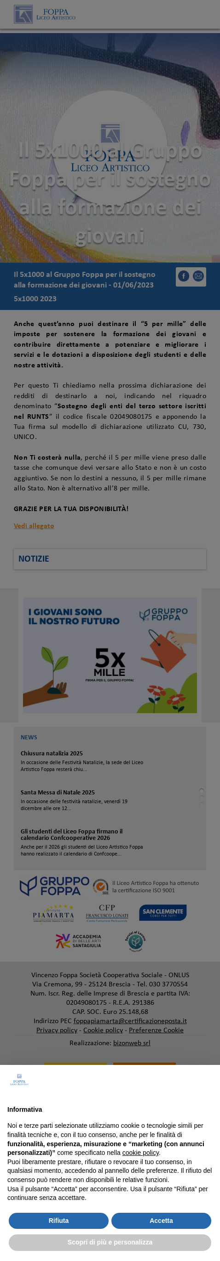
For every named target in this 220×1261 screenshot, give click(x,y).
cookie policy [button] (140, 1152)
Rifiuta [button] (59, 1220)
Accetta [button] (161, 1220)
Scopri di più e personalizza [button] (110, 1242)
